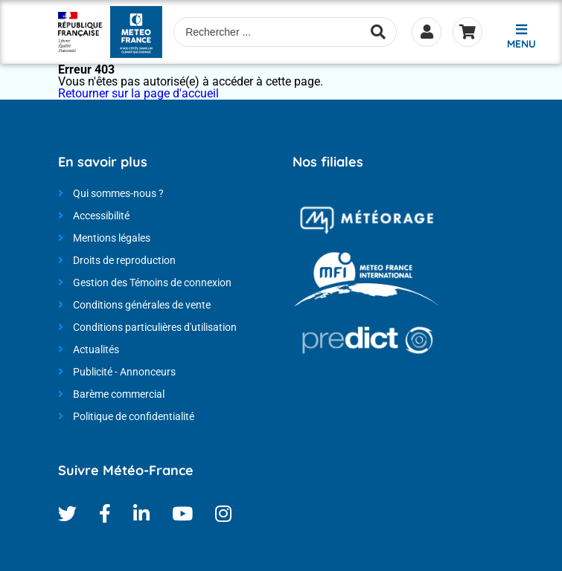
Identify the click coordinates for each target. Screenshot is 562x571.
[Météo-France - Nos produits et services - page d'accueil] (80, 32)
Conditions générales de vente (142, 305)
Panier (467, 32)
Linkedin (141, 513)
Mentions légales (111, 238)
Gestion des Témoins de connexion (152, 282)
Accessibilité (101, 216)
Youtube (182, 513)
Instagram (223, 513)
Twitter (67, 513)
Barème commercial (119, 394)
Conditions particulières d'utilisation (155, 327)
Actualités (96, 349)
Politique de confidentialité (133, 416)
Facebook (105, 513)
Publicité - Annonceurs (124, 372)
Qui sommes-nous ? (118, 193)
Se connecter (426, 32)
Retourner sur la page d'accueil (138, 93)
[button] (521, 34)
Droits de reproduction (124, 260)
